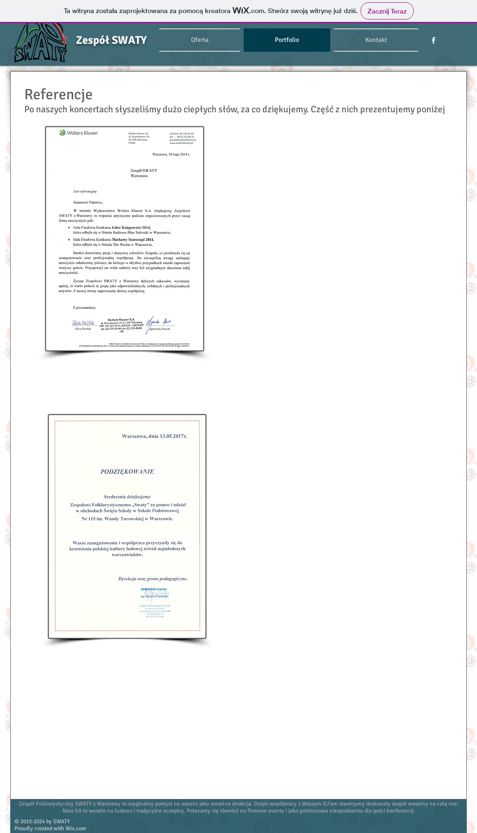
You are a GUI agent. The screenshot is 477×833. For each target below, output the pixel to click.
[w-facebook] (433, 40)
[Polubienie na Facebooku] (414, 825)
